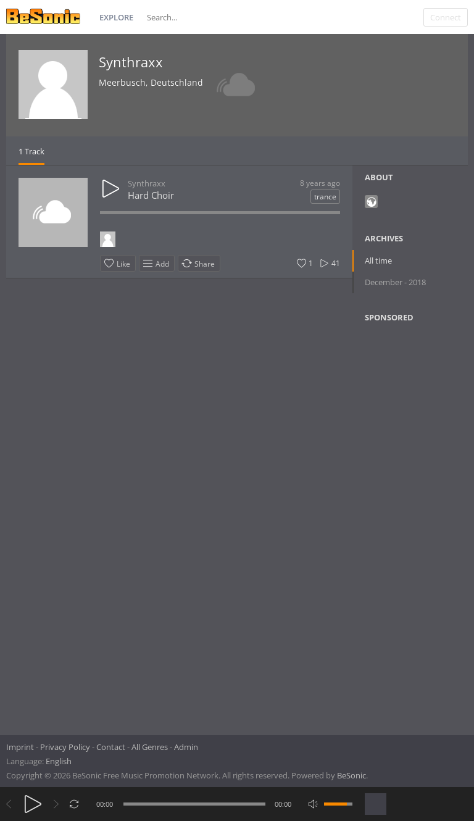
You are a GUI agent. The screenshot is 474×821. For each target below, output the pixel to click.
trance (325, 196)
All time (378, 260)
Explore (116, 17)
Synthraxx (131, 61)
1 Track (31, 151)
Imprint (20, 746)
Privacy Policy (65, 746)
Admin (186, 746)
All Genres (149, 746)
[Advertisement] (418, 525)
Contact (110, 746)
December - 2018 (395, 282)
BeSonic (351, 775)
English (59, 761)
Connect (445, 17)
